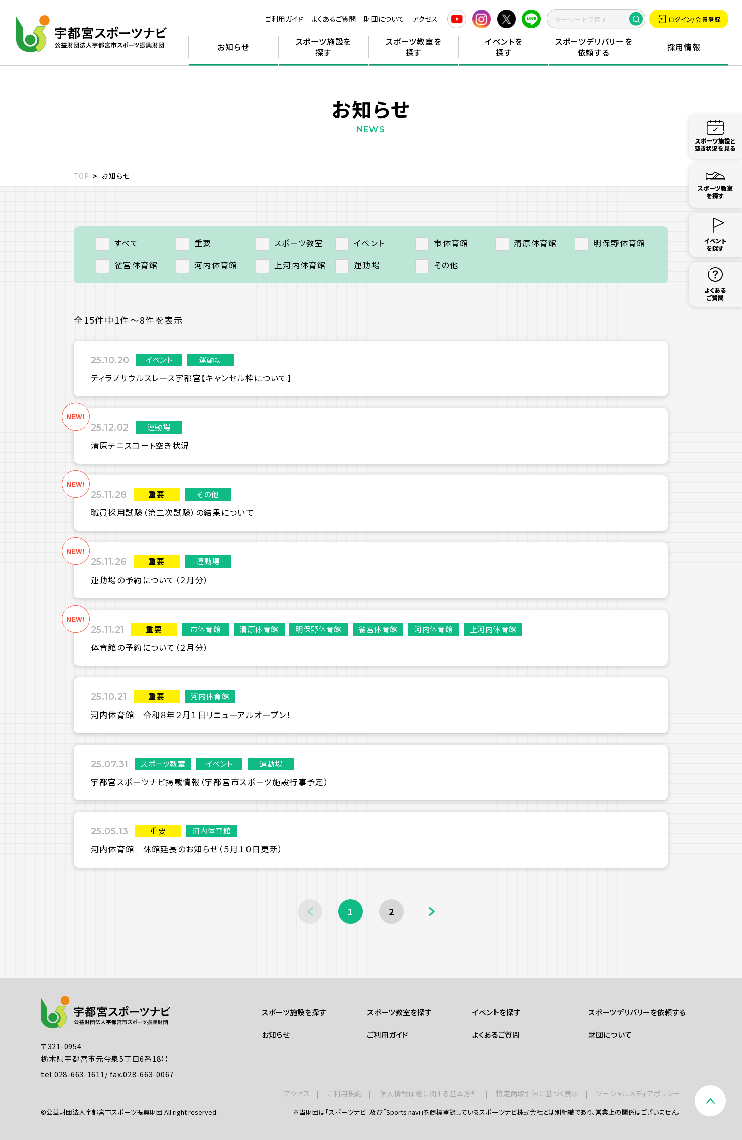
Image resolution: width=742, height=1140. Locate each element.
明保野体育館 (610, 243)
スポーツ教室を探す (414, 47)
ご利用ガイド (284, 19)
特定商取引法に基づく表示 (537, 1093)
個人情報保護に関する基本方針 (429, 1093)
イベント (360, 243)
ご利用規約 (344, 1093)
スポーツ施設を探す (324, 47)
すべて (117, 243)
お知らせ (233, 47)
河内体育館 (206, 265)
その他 (436, 265)
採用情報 (684, 47)
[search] (596, 19)
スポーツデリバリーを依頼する (594, 47)
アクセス (425, 19)
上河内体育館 (291, 265)
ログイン (689, 19)
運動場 (357, 265)
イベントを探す (504, 47)
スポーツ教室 (290, 243)
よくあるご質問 (333, 19)
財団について (384, 19)
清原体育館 (526, 243)
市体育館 (441, 243)
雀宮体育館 (127, 265)
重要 (194, 243)
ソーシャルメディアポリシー (638, 1093)
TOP (81, 176)
